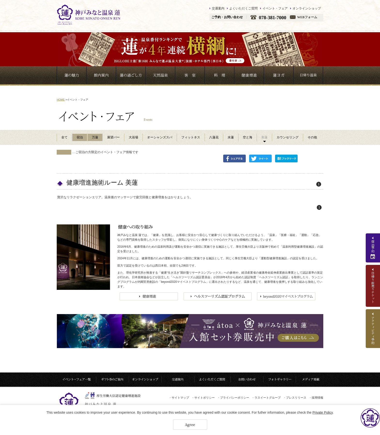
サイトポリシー (203, 397)
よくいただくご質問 (243, 8)
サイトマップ (179, 397)
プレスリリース (294, 397)
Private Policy (322, 412)
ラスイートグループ (266, 397)
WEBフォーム (307, 17)
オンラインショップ (307, 8)
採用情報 (316, 397)
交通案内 (218, 8)
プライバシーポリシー (233, 397)
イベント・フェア (275, 8)
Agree (190, 424)
